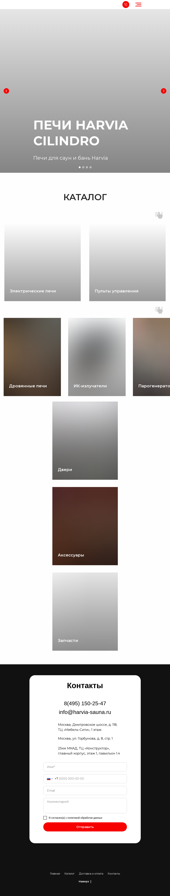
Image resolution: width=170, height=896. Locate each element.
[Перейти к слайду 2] (83, 167)
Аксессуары (71, 555)
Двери (65, 469)
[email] (85, 790)
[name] (85, 766)
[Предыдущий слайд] (6, 91)
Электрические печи (33, 291)
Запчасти (68, 640)
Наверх (85, 881)
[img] (7, 4)
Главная (55, 873)
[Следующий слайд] (163, 91)
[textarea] (85, 805)
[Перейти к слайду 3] (87, 167)
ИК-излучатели (90, 386)
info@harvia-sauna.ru (85, 712)
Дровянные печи (28, 386)
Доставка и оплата (91, 873)
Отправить (85, 827)
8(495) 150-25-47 (85, 703)
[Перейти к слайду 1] (80, 167)
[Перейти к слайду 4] (90, 167)
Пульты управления (117, 291)
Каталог (69, 873)
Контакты (114, 873)
